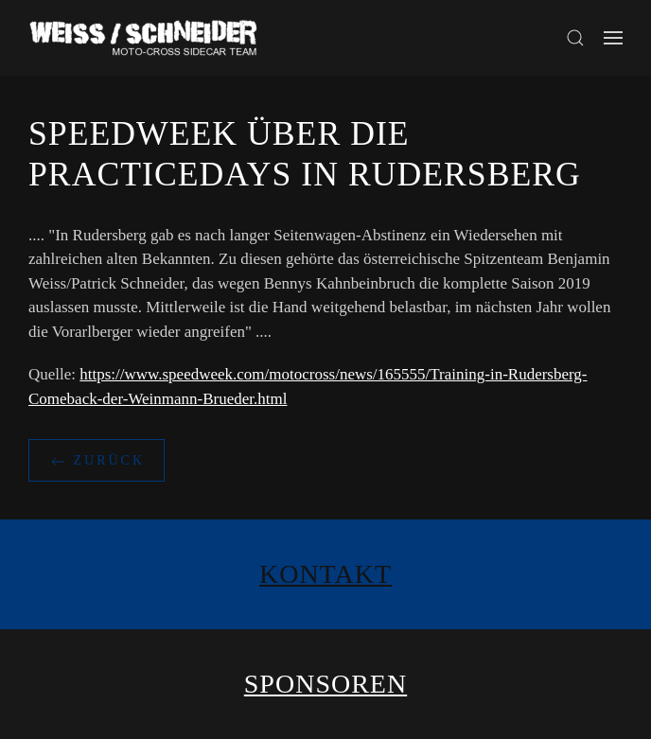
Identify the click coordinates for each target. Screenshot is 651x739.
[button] (575, 38)
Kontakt (325, 574)
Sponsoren (325, 683)
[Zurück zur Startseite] (146, 38)
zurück (96, 461)
